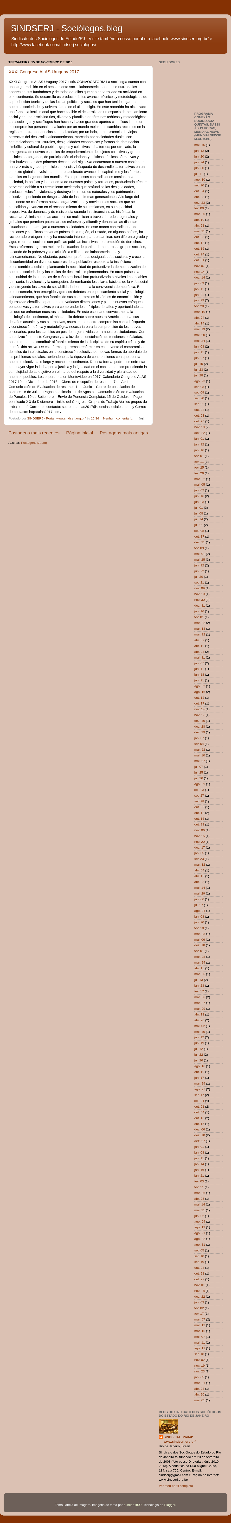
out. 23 (199, 824)
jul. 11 (198, 174)
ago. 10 (199, 179)
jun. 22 (199, 571)
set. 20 (199, 185)
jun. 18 (199, 674)
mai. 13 (199, 329)
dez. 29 (199, 732)
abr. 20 (199, 1020)
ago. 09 (199, 784)
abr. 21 (199, 225)
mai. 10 (199, 755)
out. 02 (199, 410)
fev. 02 (199, 1308)
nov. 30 (199, 600)
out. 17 (199, 536)
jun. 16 (199, 496)
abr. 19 (199, 646)
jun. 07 (199, 663)
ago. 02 (199, 686)
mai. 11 (199, 1342)
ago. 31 (199, 1244)
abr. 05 (199, 1198)
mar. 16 (199, 1331)
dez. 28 (199, 726)
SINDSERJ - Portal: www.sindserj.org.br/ (180, 1439)
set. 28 (199, 801)
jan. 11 (199, 289)
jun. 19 (199, 1043)
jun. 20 (199, 156)
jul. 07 (198, 766)
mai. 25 (199, 559)
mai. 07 (199, 1337)
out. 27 (199, 1279)
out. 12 (199, 243)
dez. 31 (199, 542)
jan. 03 (199, 1302)
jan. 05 (199, 853)
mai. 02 (199, 1026)
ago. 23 (199, 381)
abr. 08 (199, 1388)
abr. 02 (199, 640)
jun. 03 (199, 346)
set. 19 (199, 1262)
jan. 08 (199, 916)
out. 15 (199, 1124)
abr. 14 (199, 323)
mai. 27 (199, 761)
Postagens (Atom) (34, 442)
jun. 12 (199, 150)
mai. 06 (199, 939)
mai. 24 (199, 341)
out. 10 (199, 1072)
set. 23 (199, 790)
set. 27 (199, 795)
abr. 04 (199, 317)
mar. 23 (199, 934)
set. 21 (199, 404)
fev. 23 (199, 859)
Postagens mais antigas (124, 432)
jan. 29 (199, 300)
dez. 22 (199, 433)
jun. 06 (199, 899)
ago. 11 (199, 1348)
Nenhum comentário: (118, 418)
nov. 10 (199, 594)
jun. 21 (199, 680)
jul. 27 (198, 905)
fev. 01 (199, 456)
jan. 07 (199, 738)
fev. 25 (199, 467)
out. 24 (199, 254)
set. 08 (199, 531)
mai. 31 (199, 657)
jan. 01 (199, 438)
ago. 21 (199, 1233)
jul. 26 (198, 778)
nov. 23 (199, 1371)
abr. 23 (199, 652)
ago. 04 (199, 911)
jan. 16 (199, 450)
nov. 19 (199, 427)
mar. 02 (199, 479)
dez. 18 (199, 945)
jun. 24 (199, 162)
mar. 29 (199, 1083)
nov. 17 (199, 715)
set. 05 (199, 1250)
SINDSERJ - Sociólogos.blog (66, 28)
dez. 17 (199, 847)
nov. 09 (199, 588)
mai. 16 (199, 145)
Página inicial (79, 432)
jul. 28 (198, 375)
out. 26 (199, 421)
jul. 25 (198, 772)
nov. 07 (199, 266)
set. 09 (199, 392)
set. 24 (199, 1101)
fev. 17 (199, 991)
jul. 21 (198, 525)
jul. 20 (198, 576)
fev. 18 (199, 928)
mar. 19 (199, 312)
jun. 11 (199, 352)
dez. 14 (199, 277)
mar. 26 (199, 1193)
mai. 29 (199, 893)
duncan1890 (132, 1505)
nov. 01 (199, 1285)
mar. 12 (199, 864)
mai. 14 (199, 887)
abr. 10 (199, 220)
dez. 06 (199, 1129)
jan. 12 (199, 444)
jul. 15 (198, 364)
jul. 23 (198, 369)
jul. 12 (198, 1049)
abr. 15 (199, 876)
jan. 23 (199, 985)
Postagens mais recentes (33, 432)
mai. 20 (199, 335)
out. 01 (199, 1106)
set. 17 (199, 1095)
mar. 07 (199, 1003)
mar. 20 (199, 214)
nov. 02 (199, 1360)
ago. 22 (199, 1239)
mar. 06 (199, 974)
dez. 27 (199, 1141)
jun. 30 (199, 168)
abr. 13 (199, 1014)
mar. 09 (199, 1008)
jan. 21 (199, 295)
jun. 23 (199, 502)
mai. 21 (199, 231)
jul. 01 (198, 507)
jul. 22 (198, 1054)
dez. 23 (199, 202)
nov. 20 (199, 842)
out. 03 (199, 237)
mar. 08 (199, 956)
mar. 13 (199, 628)
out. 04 (199, 191)
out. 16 (199, 248)
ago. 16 (199, 692)
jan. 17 (199, 1077)
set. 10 (199, 1256)
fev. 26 (199, 473)
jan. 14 (199, 1164)
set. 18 (199, 1354)
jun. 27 (199, 358)
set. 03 (199, 387)
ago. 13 (199, 1227)
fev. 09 (199, 208)
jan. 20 (199, 922)
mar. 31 (199, 1383)
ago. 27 (199, 1089)
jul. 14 (198, 519)
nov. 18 (199, 1291)
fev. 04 (199, 744)
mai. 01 (199, 554)
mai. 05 (199, 484)
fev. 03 (199, 1181)
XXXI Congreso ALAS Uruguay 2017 (44, 72)
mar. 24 (199, 962)
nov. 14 (199, 271)
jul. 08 (198, 513)
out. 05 (199, 807)
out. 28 (199, 197)
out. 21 (199, 1273)
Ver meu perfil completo (176, 1486)
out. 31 (199, 260)
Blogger (169, 1505)
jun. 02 (199, 490)
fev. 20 (199, 306)
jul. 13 (198, 980)
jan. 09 (199, 283)
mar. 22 (199, 634)
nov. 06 (199, 830)
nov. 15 (199, 836)
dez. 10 (199, 721)
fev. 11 (199, 461)
